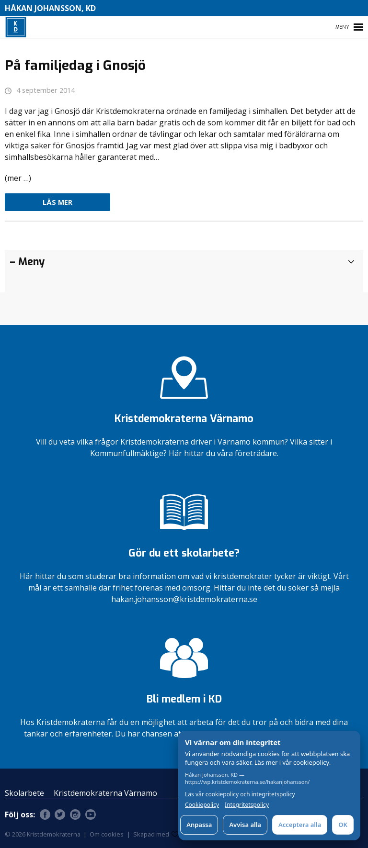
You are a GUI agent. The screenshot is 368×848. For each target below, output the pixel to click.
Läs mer (57, 202)
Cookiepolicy (202, 805)
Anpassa (199, 824)
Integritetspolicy (247, 805)
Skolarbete (24, 793)
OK (342, 824)
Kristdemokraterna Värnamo (105, 793)
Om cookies (107, 834)
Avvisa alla (245, 824)
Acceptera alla (299, 824)
